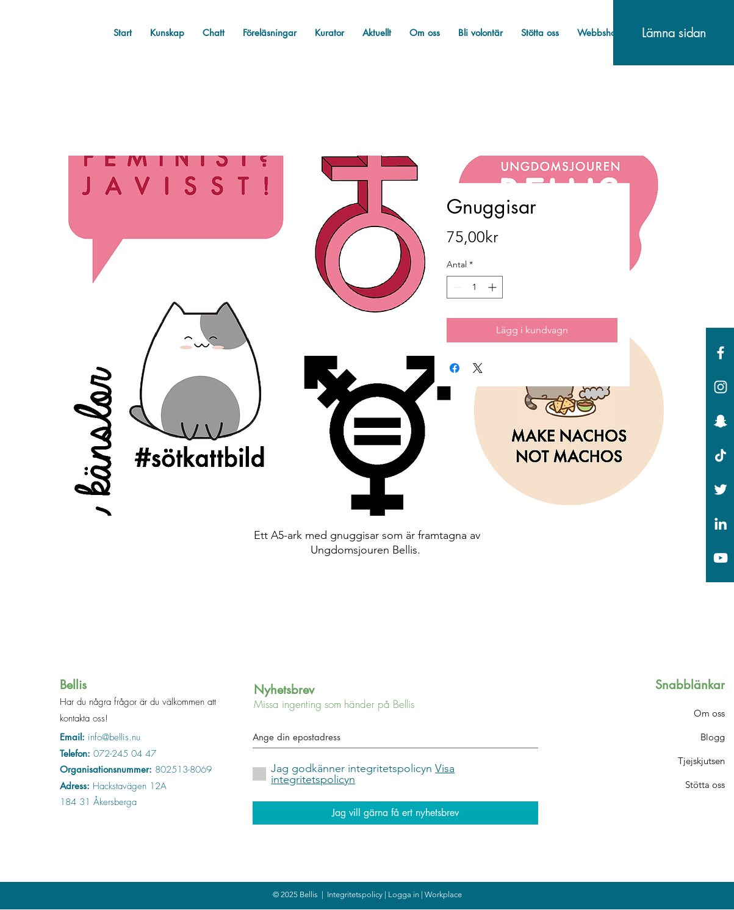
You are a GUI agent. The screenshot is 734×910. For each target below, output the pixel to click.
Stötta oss (705, 784)
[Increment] (493, 287)
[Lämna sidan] (673, 32)
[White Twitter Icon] (720, 489)
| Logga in (402, 894)
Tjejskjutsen (701, 761)
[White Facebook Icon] (720, 352)
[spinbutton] (475, 287)
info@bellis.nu (114, 737)
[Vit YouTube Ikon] (720, 557)
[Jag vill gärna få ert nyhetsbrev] (395, 813)
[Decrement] (456, 287)
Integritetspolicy (355, 894)
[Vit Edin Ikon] (720, 523)
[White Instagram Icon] (720, 386)
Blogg (712, 737)
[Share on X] (477, 368)
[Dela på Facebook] (454, 368)
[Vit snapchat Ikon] (720, 421)
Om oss (709, 713)
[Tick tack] (720, 455)
